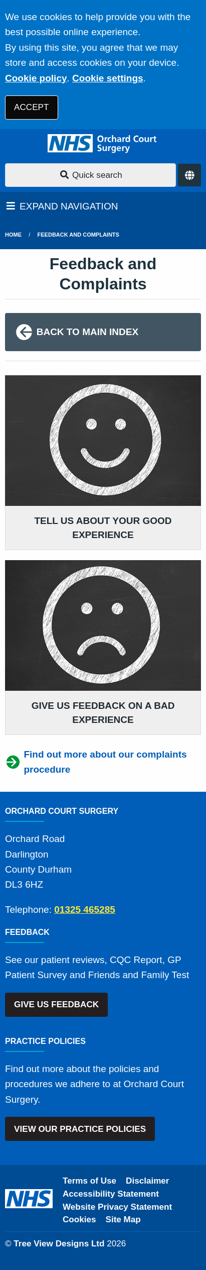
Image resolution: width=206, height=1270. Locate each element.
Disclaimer (147, 1181)
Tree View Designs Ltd (59, 1243)
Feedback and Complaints (78, 235)
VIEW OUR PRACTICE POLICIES (80, 1129)
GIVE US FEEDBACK (56, 1004)
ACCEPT (31, 107)
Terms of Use (89, 1181)
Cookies (79, 1219)
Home (13, 235)
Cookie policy (36, 78)
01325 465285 (84, 909)
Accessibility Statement (111, 1194)
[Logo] (103, 143)
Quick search (90, 175)
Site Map (123, 1219)
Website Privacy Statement (117, 1207)
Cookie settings (107, 78)
